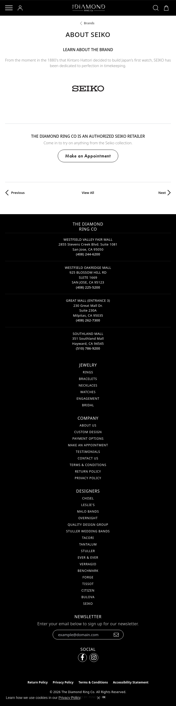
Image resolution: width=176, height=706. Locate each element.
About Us (88, 425)
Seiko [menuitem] (88, 603)
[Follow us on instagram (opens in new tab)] (93, 657)
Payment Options (88, 438)
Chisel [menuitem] (88, 498)
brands (89, 23)
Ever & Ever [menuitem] (88, 557)
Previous (18, 192)
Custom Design (88, 432)
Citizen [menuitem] (88, 590)
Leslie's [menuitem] (88, 505)
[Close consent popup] (98, 697)
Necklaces (88, 385)
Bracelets (88, 379)
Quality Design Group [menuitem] (88, 524)
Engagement (87, 398)
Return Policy (88, 471)
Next (162, 192)
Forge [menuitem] (88, 577)
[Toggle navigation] (9, 8)
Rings (88, 372)
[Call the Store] (88, 254)
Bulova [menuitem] (87, 597)
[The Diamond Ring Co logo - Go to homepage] (88, 8)
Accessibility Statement (130, 682)
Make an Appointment (88, 156)
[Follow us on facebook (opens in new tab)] (82, 657)
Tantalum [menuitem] (88, 544)
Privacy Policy (88, 478)
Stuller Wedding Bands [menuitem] (88, 531)
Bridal (88, 405)
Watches (87, 392)
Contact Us (88, 458)
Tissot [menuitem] (88, 584)
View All (88, 192)
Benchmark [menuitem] (87, 571)
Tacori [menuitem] (88, 538)
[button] (21, 8)
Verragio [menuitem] (88, 564)
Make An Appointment (88, 445)
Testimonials (88, 452)
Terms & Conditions (88, 465)
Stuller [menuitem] (88, 551)
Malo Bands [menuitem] (88, 511)
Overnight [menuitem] (88, 518)
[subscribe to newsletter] (116, 634)
